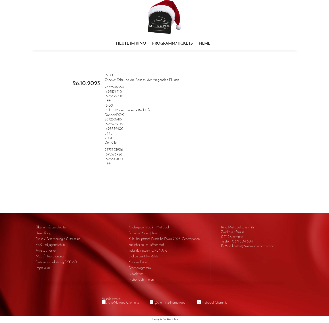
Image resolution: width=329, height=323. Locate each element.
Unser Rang (43, 233)
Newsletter (135, 274)
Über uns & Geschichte (51, 227)
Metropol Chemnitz (214, 302)
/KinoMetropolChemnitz (122, 302)
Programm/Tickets (172, 43)
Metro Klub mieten (141, 280)
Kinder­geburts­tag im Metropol (148, 227)
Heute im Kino (131, 43)
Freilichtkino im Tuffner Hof (146, 245)
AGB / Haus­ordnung (50, 256)
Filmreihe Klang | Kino (143, 233)
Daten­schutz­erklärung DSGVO (56, 262)
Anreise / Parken (46, 251)
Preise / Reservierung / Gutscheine (58, 239)
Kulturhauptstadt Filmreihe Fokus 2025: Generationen (164, 239)
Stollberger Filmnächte (143, 256)
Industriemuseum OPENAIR (147, 251)
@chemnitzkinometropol (170, 302)
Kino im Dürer (137, 262)
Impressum (43, 268)
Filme (204, 43)
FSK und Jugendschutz (50, 245)
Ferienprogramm (139, 268)
